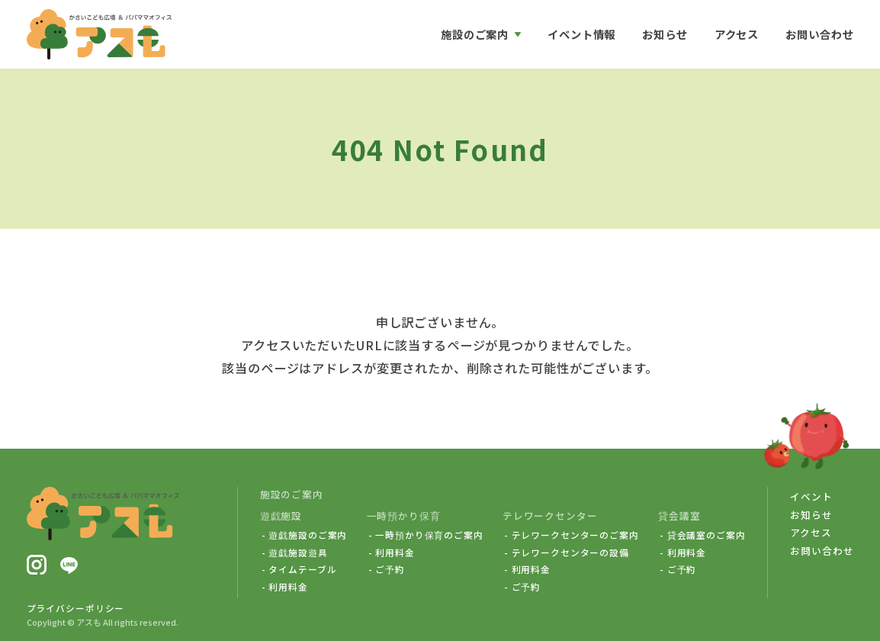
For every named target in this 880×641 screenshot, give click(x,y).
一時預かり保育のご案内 (429, 535)
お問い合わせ (819, 34)
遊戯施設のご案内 (307, 535)
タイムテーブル (302, 569)
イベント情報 (581, 34)
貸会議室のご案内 (706, 535)
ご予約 (390, 569)
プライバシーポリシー (76, 607)
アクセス (737, 34)
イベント (811, 496)
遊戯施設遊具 (297, 552)
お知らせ (664, 34)
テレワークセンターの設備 (570, 552)
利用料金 (287, 587)
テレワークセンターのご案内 (575, 535)
